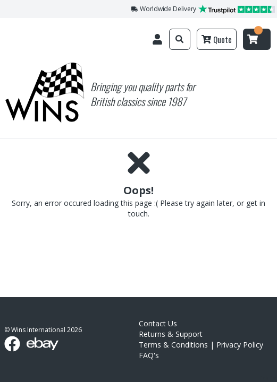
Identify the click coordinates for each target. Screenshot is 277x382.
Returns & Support (171, 334)
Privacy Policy (239, 345)
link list (268, 378)
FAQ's (149, 355)
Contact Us (158, 323)
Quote (217, 39)
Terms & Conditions (173, 345)
